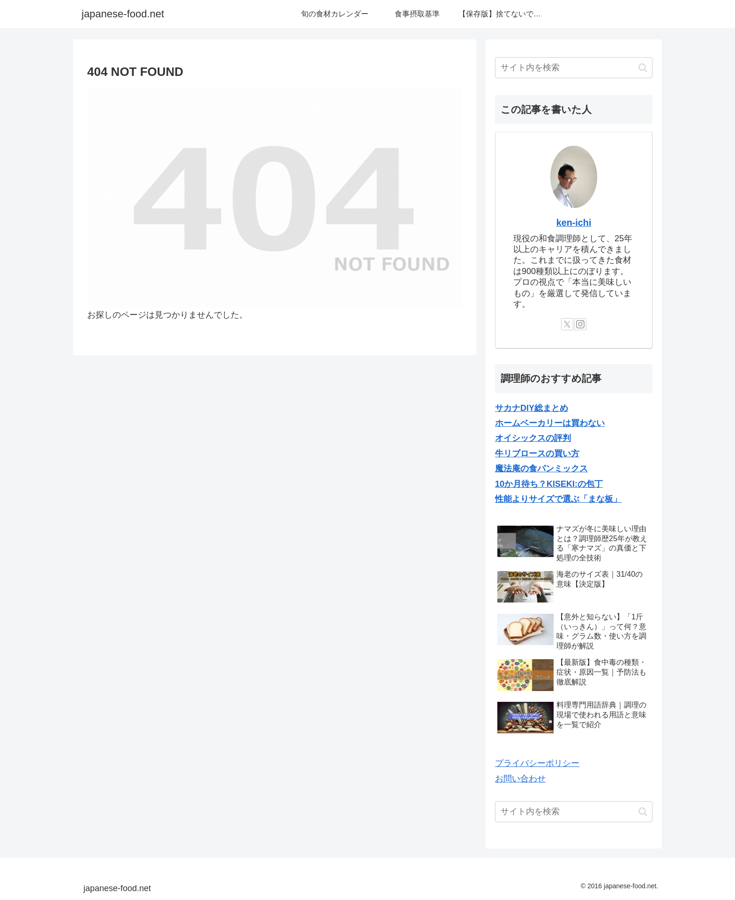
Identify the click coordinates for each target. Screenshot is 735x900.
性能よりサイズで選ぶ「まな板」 (558, 499)
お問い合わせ (520, 778)
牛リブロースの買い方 (537, 453)
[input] (573, 67)
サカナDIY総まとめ (531, 408)
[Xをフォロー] (567, 324)
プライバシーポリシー (537, 763)
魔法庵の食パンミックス (541, 468)
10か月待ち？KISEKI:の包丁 (549, 484)
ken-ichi (574, 222)
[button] (643, 67)
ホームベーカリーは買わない (550, 423)
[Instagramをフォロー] (580, 324)
